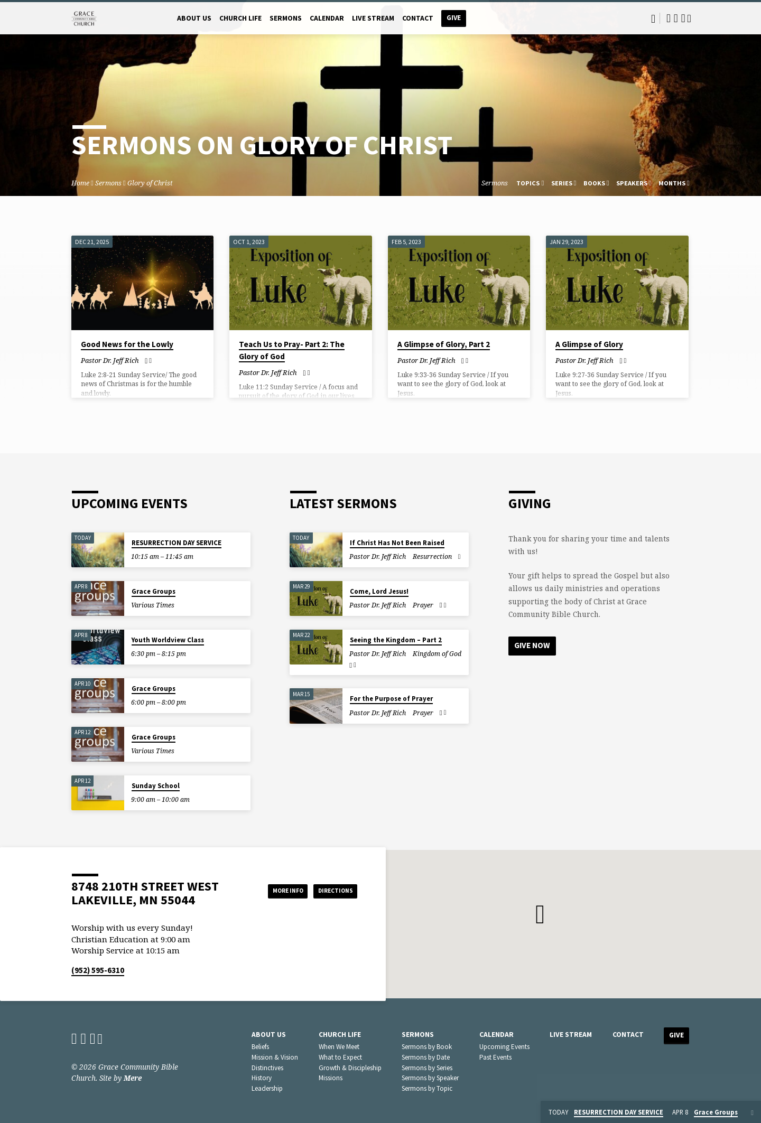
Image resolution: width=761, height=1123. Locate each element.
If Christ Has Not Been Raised (397, 542)
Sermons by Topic (427, 1088)
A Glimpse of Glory (589, 344)
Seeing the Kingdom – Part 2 (396, 639)
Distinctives (267, 1067)
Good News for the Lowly (127, 344)
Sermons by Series (427, 1067)
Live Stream (373, 18)
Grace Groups (153, 591)
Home (80, 183)
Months (674, 183)
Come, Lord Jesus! (379, 591)
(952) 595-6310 (97, 970)
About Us (194, 18)
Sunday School (156, 785)
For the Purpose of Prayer (391, 698)
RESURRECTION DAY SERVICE (176, 542)
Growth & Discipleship (350, 1067)
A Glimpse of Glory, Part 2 (443, 344)
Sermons (286, 18)
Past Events (495, 1057)
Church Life (240, 18)
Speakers (634, 183)
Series (564, 183)
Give (454, 17)
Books (596, 183)
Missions (330, 1077)
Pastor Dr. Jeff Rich (110, 360)
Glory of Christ (150, 183)
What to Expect (340, 1057)
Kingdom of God (437, 653)
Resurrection (432, 556)
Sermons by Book (427, 1046)
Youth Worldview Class (168, 639)
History (262, 1077)
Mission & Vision (275, 1057)
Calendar (327, 18)
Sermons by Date (426, 1057)
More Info (271, 890)
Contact (417, 18)
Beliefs (260, 1046)
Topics (530, 183)
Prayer (423, 605)
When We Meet (339, 1046)
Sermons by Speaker (430, 1077)
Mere (133, 1078)
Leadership (267, 1088)
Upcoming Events (504, 1046)
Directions (330, 890)
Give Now (534, 646)
